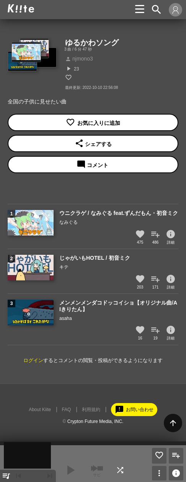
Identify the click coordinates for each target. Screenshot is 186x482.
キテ (64, 267)
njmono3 (79, 59)
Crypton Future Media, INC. (95, 421)
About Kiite (40, 409)
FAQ (66, 409)
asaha (65, 318)
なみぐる (68, 222)
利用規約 (91, 409)
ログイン (33, 360)
